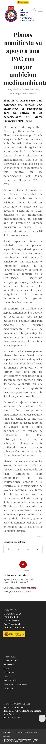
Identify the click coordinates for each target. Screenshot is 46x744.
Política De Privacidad (13, 707)
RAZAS (6, 669)
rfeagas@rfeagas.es (13, 627)
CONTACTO (8, 689)
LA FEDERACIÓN (10, 661)
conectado (32, 588)
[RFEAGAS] (19, 13)
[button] (42, 718)
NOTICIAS (7, 677)
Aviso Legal (8, 714)
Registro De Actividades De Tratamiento (22, 711)
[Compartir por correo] (37, 549)
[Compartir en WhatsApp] (28, 549)
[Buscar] (33, 10)
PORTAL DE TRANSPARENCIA (15, 685)
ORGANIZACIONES (10, 665)
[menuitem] (33, 10)
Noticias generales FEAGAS (23, 93)
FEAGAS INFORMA (30, 89)
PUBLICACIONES (10, 681)
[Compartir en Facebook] (8, 549)
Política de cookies (12, 717)
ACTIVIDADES (9, 673)
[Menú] (39, 10)
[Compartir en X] (18, 549)
